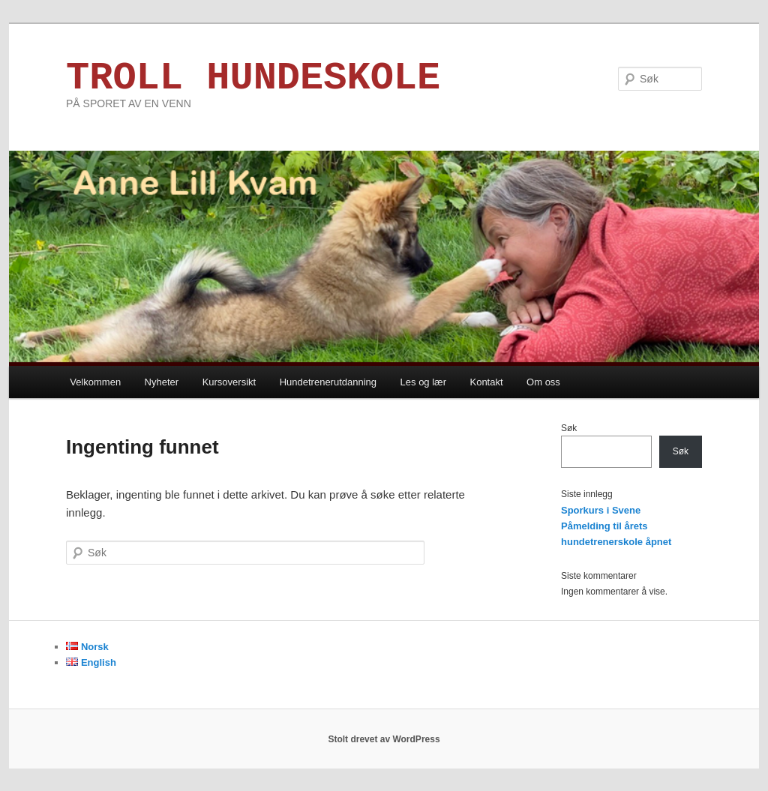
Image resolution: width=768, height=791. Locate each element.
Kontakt (486, 382)
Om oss (543, 382)
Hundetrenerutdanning (328, 382)
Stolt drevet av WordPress (384, 739)
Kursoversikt (229, 382)
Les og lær (423, 382)
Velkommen (95, 382)
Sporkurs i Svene (600, 510)
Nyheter (162, 382)
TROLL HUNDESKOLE (253, 78)
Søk (569, 428)
